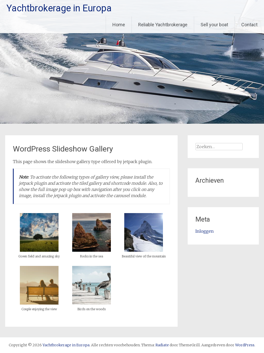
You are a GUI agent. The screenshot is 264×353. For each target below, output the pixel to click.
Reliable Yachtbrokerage (162, 24)
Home (118, 24)
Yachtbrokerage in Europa (59, 8)
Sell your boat (214, 24)
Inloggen (204, 231)
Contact (249, 24)
